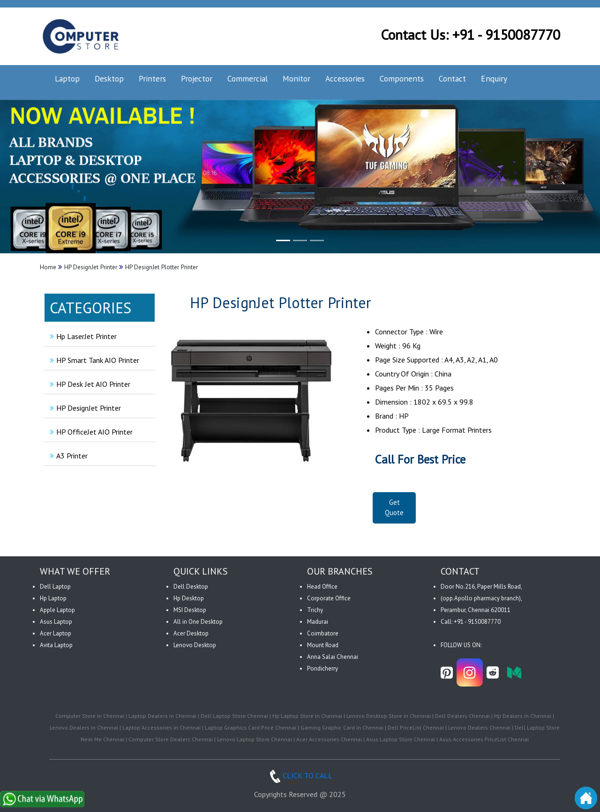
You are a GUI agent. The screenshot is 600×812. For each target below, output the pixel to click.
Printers (152, 78)
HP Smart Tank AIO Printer (93, 360)
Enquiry (494, 78)
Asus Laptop (56, 622)
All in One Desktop (198, 622)
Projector (196, 78)
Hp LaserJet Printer (82, 336)
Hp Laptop (53, 598)
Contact (452, 78)
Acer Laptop (55, 633)
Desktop (109, 78)
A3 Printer (67, 455)
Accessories (345, 78)
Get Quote (394, 507)
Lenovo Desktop (194, 645)
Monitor (296, 78)
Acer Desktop (191, 633)
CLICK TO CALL (300, 775)
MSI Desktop (189, 610)
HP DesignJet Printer (84, 408)
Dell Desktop (190, 587)
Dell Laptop (55, 587)
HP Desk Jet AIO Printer (88, 384)
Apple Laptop (57, 610)
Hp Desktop (188, 598)
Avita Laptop (56, 645)
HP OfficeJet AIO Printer (90, 431)
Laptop (67, 78)
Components (402, 78)
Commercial (247, 78)
